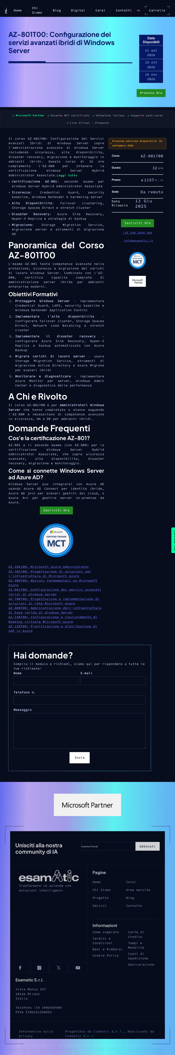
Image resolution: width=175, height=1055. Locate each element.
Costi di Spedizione (138, 965)
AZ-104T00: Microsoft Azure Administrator (48, 567)
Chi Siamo (37, 10)
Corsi (100, 10)
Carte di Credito (136, 944)
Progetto (101, 907)
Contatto (134, 915)
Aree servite (138, 899)
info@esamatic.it (138, 240)
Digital (78, 10)
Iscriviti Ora (56, 510)
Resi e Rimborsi (108, 958)
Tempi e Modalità (136, 955)
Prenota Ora (151, 93)
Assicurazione (141, 974)
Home (18, 10)
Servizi (100, 915)
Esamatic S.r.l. (108, 1043)
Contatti (124, 10)
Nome (17, 673)
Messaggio (22, 710)
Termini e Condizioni (103, 950)
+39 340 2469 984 (137, 232)
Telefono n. (24, 692)
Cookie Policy (106, 965)
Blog (57, 10)
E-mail (86, 673)
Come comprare (106, 941)
